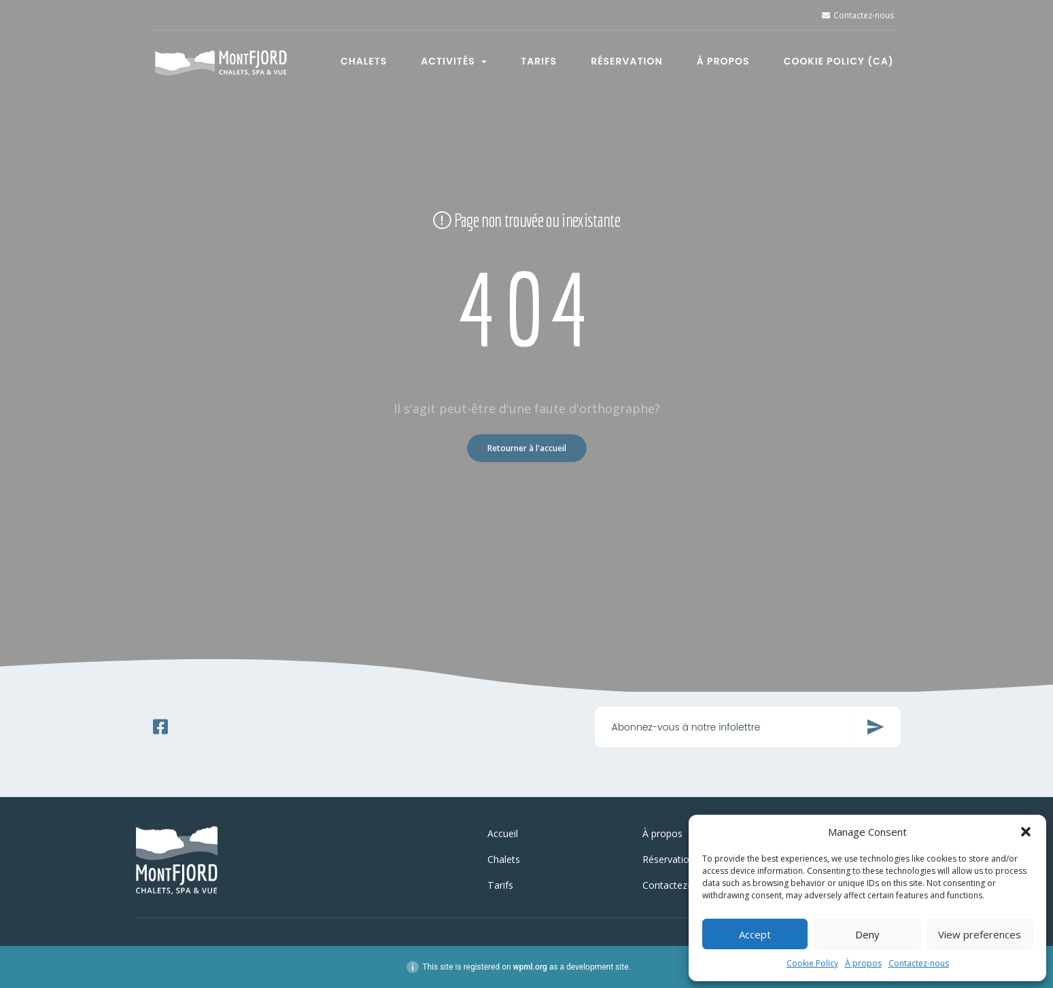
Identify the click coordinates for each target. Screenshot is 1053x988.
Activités (454, 60)
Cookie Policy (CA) (839, 60)
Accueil (502, 833)
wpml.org (530, 967)
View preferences (979, 934)
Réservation (627, 60)
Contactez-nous (918, 963)
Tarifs (539, 60)
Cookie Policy (812, 963)
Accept (755, 934)
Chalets (364, 60)
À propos (863, 963)
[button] (1026, 832)
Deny (867, 934)
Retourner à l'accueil (526, 448)
